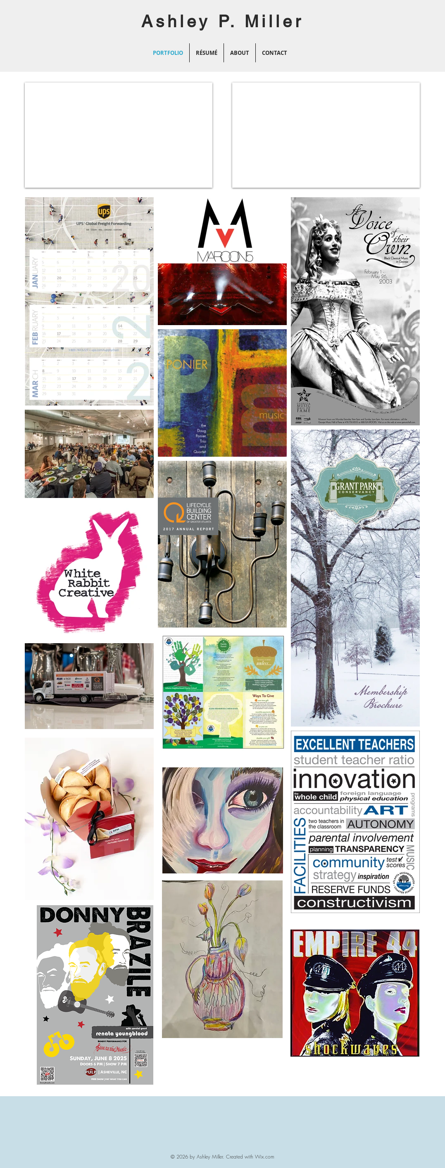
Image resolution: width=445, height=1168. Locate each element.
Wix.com (264, 1156)
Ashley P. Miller (222, 21)
